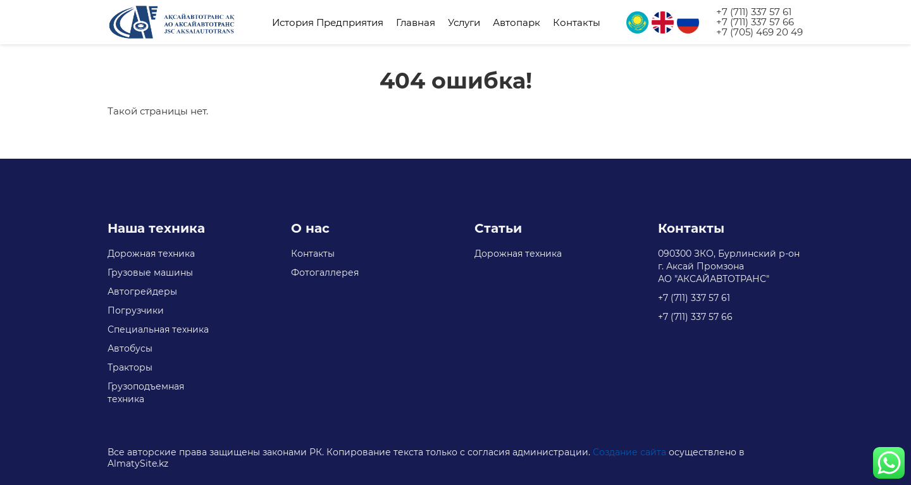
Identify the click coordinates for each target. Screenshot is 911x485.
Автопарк (516, 22)
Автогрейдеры (142, 291)
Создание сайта (629, 452)
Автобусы (130, 348)
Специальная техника (158, 329)
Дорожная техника (151, 253)
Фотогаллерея (325, 272)
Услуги (464, 22)
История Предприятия (327, 22)
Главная (415, 22)
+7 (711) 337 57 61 (753, 12)
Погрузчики (136, 310)
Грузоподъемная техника (146, 393)
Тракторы (130, 367)
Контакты (576, 22)
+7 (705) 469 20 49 (759, 32)
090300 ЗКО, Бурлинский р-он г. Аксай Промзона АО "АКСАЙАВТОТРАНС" (729, 266)
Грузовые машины (150, 272)
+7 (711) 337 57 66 (755, 22)
